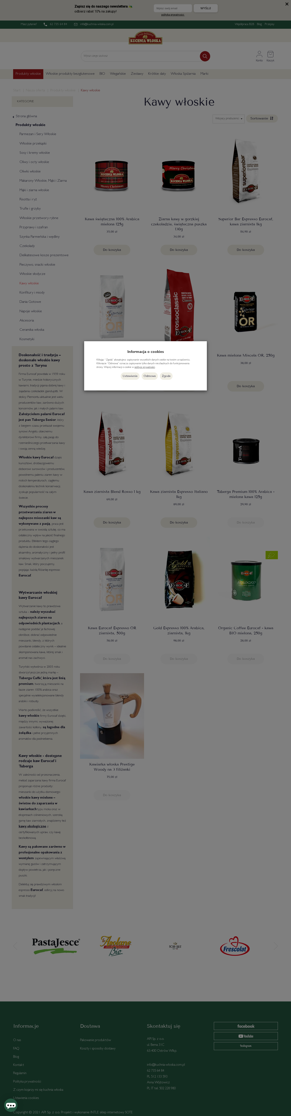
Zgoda (166, 376)
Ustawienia (130, 376)
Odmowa (150, 376)
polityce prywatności (144, 367)
